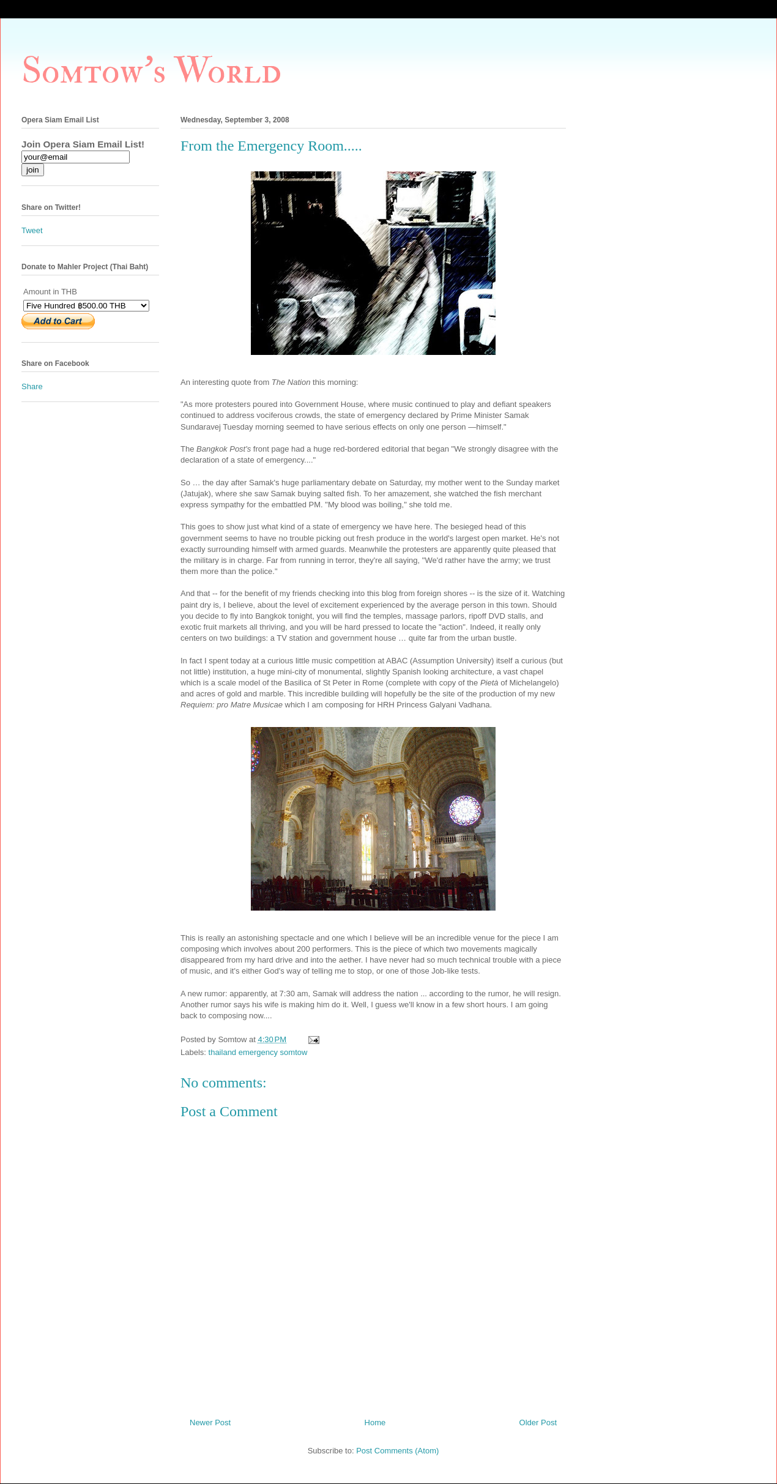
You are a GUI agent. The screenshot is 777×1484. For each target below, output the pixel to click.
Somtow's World (151, 71)
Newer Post (210, 1422)
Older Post (538, 1422)
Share (32, 386)
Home (375, 1422)
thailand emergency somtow (258, 1052)
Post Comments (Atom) (397, 1450)
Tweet (32, 230)
